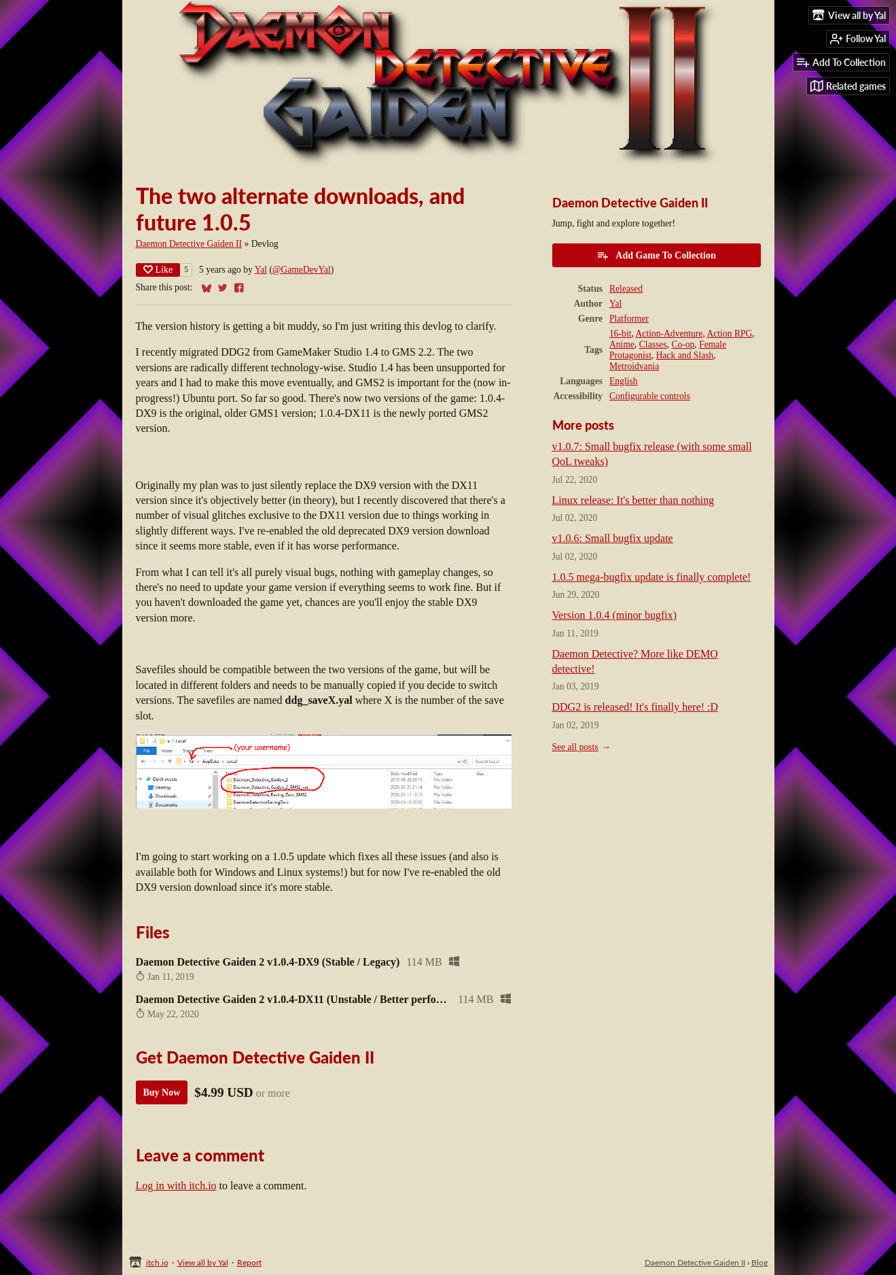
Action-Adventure (669, 333)
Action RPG (729, 333)
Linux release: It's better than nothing (633, 500)
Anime (621, 344)
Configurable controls (649, 396)
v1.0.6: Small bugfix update (612, 538)
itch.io (157, 1262)
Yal (261, 270)
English (623, 381)
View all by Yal (202, 1262)
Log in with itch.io (176, 1185)
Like (158, 270)
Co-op (682, 344)
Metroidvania (634, 366)
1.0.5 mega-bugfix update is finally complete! (651, 577)
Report (249, 1262)
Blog (759, 1262)
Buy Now (162, 1092)
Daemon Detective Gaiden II (189, 244)
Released (626, 289)
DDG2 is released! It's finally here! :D (635, 707)
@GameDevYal (301, 270)
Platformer (629, 318)
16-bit (620, 333)
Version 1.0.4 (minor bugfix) (614, 615)
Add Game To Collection (655, 255)
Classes (653, 344)
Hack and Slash (685, 355)
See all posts (575, 747)
